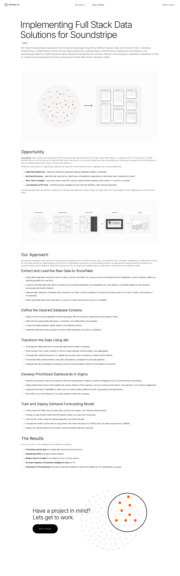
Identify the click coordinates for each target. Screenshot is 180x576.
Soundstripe (26, 158)
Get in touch (168, 5)
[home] (12, 4)
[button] (80, 5)
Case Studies (98, 5)
